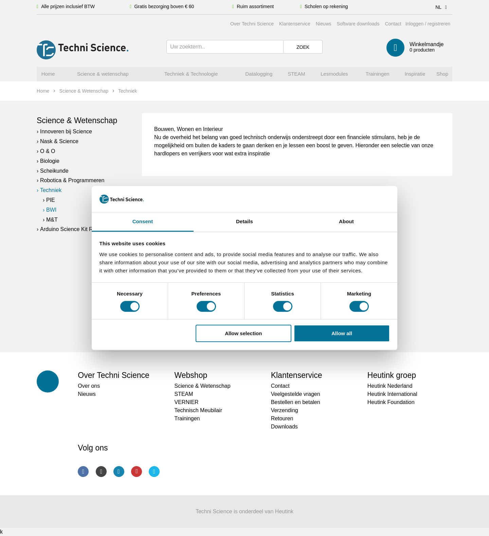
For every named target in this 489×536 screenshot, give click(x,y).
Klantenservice (294, 23)
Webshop (190, 375)
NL (442, 7)
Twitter (154, 471)
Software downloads (358, 23)
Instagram (101, 471)
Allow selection (243, 333)
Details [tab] (244, 221)
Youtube (136, 471)
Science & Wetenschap (77, 120)
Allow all (341, 333)
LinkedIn (118, 471)
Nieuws (323, 23)
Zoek (302, 47)
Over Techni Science (252, 23)
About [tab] (346, 221)
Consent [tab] (142, 221)
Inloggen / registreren (427, 23)
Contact (393, 23)
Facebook (83, 471)
